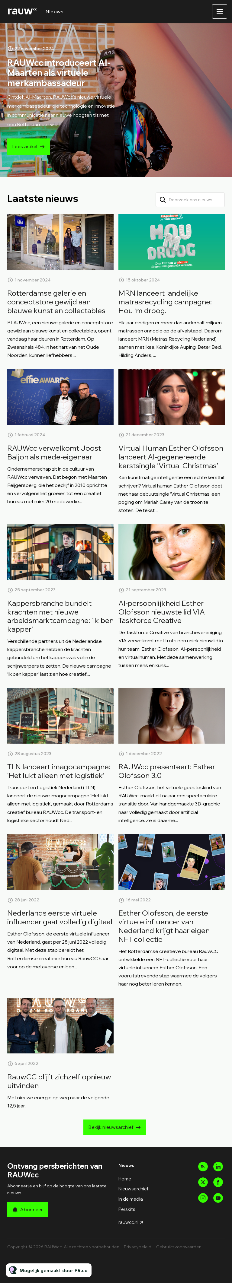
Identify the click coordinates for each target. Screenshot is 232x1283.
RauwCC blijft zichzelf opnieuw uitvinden (59, 1081)
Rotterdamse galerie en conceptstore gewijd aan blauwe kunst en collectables (56, 301)
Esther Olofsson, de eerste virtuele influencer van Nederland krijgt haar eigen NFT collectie (164, 925)
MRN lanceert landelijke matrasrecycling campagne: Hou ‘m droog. (165, 301)
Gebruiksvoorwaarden (178, 1247)
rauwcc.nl (128, 1222)
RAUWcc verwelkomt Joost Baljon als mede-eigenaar (54, 452)
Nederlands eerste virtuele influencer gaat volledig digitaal (59, 917)
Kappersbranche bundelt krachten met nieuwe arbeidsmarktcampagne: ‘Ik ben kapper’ (60, 616)
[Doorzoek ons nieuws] (190, 199)
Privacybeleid (137, 1247)
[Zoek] (163, 199)
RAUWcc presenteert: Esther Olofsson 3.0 (166, 771)
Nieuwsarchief (133, 1189)
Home (124, 1179)
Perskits (126, 1209)
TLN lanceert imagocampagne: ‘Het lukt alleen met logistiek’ (58, 771)
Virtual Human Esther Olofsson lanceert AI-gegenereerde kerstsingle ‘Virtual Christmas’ (170, 456)
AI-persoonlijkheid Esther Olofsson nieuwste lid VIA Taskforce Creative (161, 612)
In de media (130, 1199)
